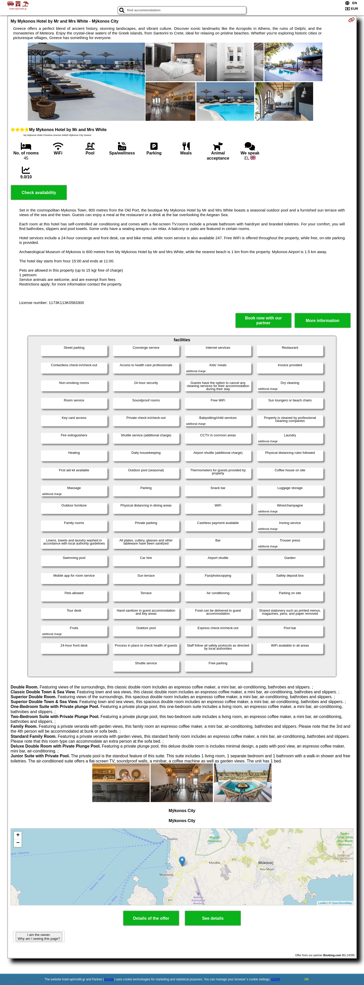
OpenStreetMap (342, 903)
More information (322, 320)
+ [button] (18, 835)
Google (109, 979)
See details (213, 918)
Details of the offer (151, 918)
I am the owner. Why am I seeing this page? (39, 937)
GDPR (275, 979)
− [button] (18, 843)
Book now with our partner (263, 320)
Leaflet (322, 903)
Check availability (39, 192)
